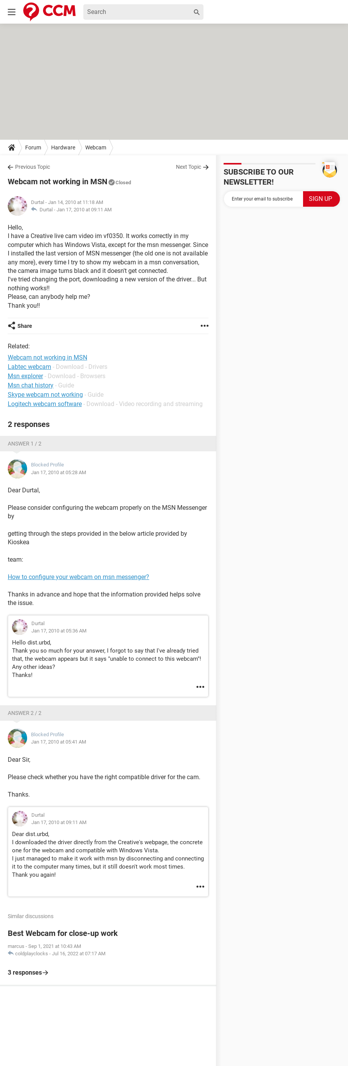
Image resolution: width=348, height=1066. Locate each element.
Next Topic (188, 167)
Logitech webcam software (45, 404)
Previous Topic (32, 167)
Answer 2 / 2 (24, 713)
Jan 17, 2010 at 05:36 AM (58, 631)
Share (24, 326)
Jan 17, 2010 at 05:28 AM (58, 472)
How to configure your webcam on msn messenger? (78, 577)
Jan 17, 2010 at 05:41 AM (58, 742)
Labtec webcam (29, 366)
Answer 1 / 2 (24, 443)
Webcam (95, 147)
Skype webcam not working (45, 394)
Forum (33, 147)
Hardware (63, 147)
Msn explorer (25, 376)
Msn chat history (30, 385)
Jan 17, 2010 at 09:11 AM (84, 210)
